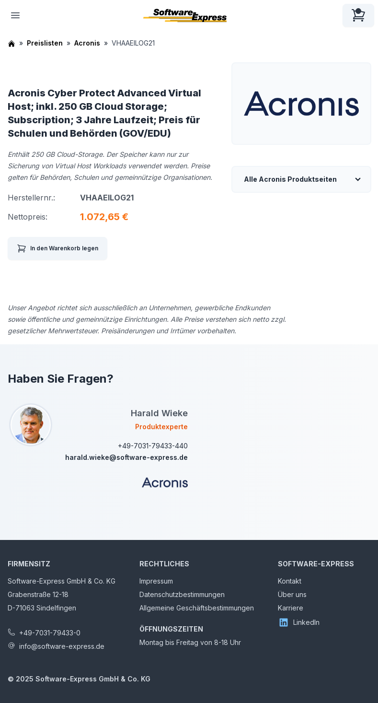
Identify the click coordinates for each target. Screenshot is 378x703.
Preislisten (45, 43)
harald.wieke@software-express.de (126, 457)
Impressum (156, 581)
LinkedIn (299, 622)
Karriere (290, 608)
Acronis (87, 43)
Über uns (292, 594)
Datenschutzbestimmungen (182, 594)
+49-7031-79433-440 (153, 446)
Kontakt (289, 581)
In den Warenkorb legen (57, 248)
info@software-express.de (61, 646)
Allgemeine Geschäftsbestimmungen (196, 608)
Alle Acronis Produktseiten (290, 179)
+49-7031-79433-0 (49, 633)
